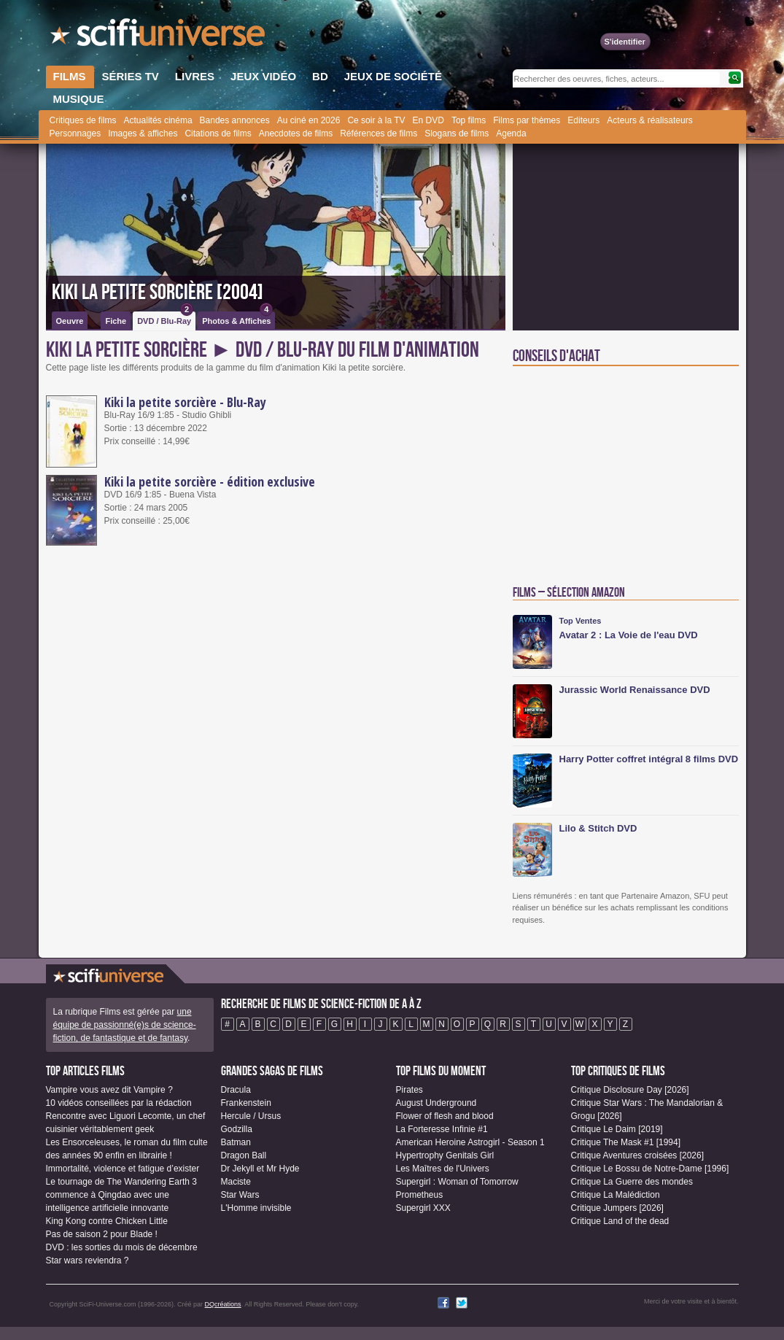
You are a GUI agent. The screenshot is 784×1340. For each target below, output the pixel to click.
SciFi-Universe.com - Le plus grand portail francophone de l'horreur (159, 36)
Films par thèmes (526, 120)
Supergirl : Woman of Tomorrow (457, 1182)
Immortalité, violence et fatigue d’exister (123, 1168)
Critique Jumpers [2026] (617, 1208)
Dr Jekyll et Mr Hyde (260, 1168)
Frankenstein (246, 1103)
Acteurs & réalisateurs (649, 120)
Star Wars (240, 1195)
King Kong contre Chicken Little (107, 1221)
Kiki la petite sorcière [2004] (157, 292)
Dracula (236, 1090)
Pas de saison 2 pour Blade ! (102, 1234)
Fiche (115, 321)
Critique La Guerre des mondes (632, 1182)
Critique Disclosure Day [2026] (630, 1090)
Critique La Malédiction (615, 1195)
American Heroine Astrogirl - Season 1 (470, 1142)
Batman (236, 1142)
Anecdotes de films (296, 133)
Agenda (511, 133)
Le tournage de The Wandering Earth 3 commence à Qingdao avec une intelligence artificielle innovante (121, 1195)
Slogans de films (456, 133)
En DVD (428, 120)
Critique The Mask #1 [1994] (626, 1142)
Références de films (378, 133)
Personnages (75, 133)
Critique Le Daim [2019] (617, 1129)
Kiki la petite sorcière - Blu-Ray (185, 402)
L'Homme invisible (256, 1208)
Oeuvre (70, 321)
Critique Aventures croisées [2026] (638, 1155)
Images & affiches (142, 133)
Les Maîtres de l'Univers (442, 1168)
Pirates (409, 1090)
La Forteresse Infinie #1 (442, 1129)
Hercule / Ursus (251, 1116)
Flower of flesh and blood (445, 1116)
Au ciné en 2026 (309, 120)
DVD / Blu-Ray (165, 318)
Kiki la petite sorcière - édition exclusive (209, 481)
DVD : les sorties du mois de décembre (122, 1247)
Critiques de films (83, 120)
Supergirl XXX (423, 1208)
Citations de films (218, 133)
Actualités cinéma (158, 120)
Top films (468, 120)
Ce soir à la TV (376, 120)
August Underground (436, 1103)
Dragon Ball (244, 1155)
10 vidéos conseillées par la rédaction (119, 1103)
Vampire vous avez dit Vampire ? (109, 1090)
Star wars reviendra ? (87, 1260)
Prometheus (419, 1195)
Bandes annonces (235, 120)
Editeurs (583, 120)
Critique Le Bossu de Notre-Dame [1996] (650, 1168)
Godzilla (236, 1129)
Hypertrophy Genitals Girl (445, 1155)
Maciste (236, 1182)
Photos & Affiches (237, 318)
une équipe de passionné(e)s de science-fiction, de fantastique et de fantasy (124, 1025)
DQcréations (223, 1304)
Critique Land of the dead (620, 1221)
